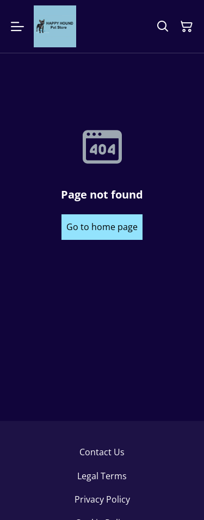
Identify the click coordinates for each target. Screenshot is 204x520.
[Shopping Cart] (187, 27)
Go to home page (102, 227)
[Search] (163, 27)
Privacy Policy (102, 499)
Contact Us (102, 452)
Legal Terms (102, 476)
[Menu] (17, 26)
